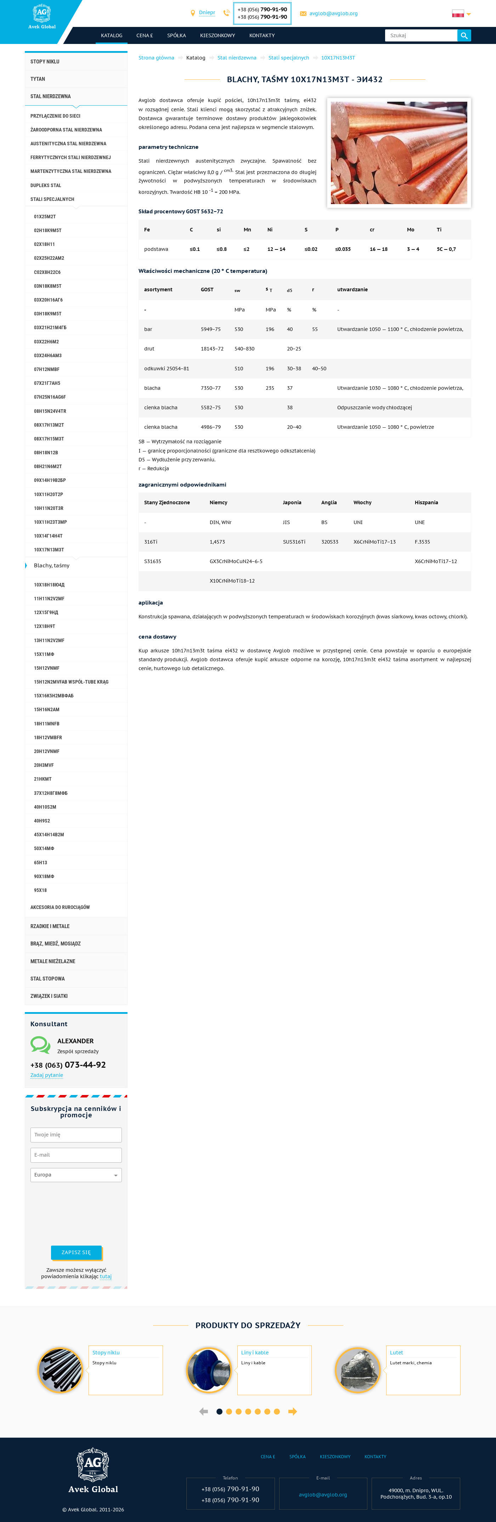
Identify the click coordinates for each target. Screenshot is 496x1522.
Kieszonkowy (217, 35)
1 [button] (219, 1412)
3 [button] (239, 1412)
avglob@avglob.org (334, 13)
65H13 (40, 862)
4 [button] (248, 1412)
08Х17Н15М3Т (49, 439)
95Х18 (40, 890)
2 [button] (229, 1412)
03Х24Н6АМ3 (48, 355)
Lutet (396, 1352)
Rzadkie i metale (49, 926)
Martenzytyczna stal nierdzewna (70, 171)
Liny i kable (255, 1352)
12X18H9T (44, 626)
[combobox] (207, 13)
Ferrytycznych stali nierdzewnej (70, 157)
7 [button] (277, 1412)
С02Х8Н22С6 (47, 272)
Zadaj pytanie (46, 1075)
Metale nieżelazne (52, 961)
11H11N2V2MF (49, 598)
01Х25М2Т (45, 216)
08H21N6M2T (48, 466)
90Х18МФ (44, 876)
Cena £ (144, 35)
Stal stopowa (47, 979)
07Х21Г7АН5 (47, 383)
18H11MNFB (47, 723)
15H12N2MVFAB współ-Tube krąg (71, 682)
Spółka (176, 35)
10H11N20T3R (48, 508)
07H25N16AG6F (50, 397)
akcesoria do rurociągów (60, 907)
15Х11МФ (44, 654)
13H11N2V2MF (49, 640)
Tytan (37, 79)
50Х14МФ (44, 848)
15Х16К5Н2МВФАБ (54, 695)
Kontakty (262, 35)
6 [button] (267, 1412)
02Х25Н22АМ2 (49, 258)
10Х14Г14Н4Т (48, 536)
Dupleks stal (45, 185)
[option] (99, 1370)
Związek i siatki (49, 996)
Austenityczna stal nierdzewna (68, 143)
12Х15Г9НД (46, 612)
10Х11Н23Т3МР (50, 522)
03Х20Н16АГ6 (48, 300)
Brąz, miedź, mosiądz (55, 943)
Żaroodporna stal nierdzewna (66, 130)
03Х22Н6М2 (46, 341)
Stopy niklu (45, 61)
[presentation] (59, 1213)
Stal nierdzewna (50, 96)
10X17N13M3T (49, 549)
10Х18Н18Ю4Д (49, 585)
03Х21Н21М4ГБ (50, 327)
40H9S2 (42, 821)
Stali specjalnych (52, 199)
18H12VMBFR (48, 737)
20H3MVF (44, 765)
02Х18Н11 (44, 244)
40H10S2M (45, 807)
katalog (111, 35)
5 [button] (258, 1412)
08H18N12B (46, 452)
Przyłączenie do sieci (55, 116)
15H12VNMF (47, 668)
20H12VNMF (47, 751)
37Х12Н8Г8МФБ (51, 793)
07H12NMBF (47, 369)
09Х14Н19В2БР (50, 480)
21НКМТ (43, 779)
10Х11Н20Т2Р (48, 494)
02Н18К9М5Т (48, 230)
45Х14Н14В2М (49, 834)
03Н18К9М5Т (48, 313)
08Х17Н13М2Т (49, 425)
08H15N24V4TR (50, 411)
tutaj (106, 1276)
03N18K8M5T (48, 286)
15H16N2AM (47, 709)
